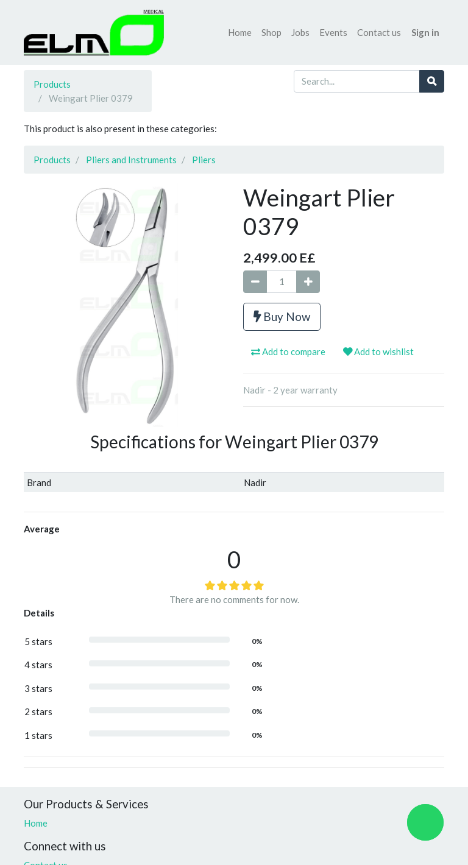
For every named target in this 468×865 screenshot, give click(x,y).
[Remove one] (255, 281)
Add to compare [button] (288, 351)
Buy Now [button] (282, 316)
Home (36, 822)
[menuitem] (240, 32)
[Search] (431, 81)
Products (52, 84)
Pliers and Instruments (131, 159)
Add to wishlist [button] (378, 351)
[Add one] (308, 281)
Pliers (204, 159)
